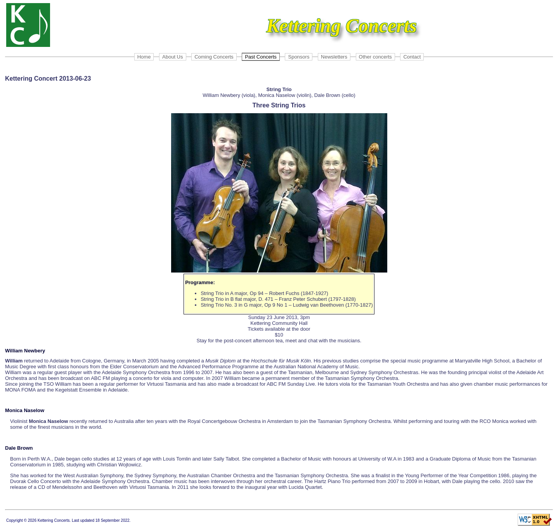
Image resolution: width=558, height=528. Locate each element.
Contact (412, 57)
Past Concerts (261, 57)
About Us (172, 57)
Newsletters (334, 57)
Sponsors (298, 57)
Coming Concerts (213, 57)
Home (144, 57)
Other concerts (375, 57)
